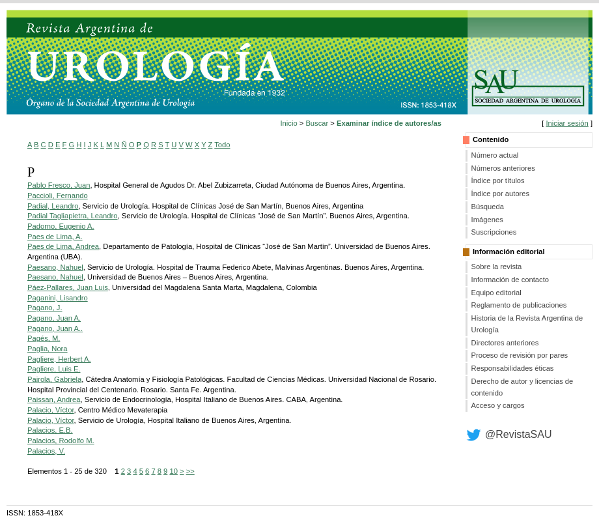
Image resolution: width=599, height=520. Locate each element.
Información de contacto (510, 279)
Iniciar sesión (567, 123)
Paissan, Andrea (53, 399)
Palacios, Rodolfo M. (60, 440)
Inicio (289, 123)
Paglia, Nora (47, 349)
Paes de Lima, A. (55, 236)
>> (190, 471)
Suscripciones (494, 232)
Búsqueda (487, 206)
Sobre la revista (496, 266)
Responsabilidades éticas (512, 368)
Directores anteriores (505, 343)
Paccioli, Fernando (57, 195)
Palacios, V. (46, 451)
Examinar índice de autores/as (389, 123)
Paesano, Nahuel (55, 267)
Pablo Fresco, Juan (58, 185)
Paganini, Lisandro (57, 298)
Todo (222, 145)
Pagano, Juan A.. (55, 328)
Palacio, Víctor (50, 410)
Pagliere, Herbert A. (59, 359)
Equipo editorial (496, 292)
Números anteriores (503, 168)
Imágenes (487, 220)
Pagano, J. (45, 307)
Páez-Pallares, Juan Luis (67, 287)
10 (173, 471)
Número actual (495, 155)
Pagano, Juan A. (54, 318)
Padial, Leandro (52, 206)
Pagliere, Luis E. (53, 369)
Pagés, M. (43, 338)
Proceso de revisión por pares (519, 355)
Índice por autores (500, 193)
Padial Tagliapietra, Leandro (72, 216)
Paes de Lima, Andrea (63, 246)
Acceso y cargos (498, 405)
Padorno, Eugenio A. (60, 226)
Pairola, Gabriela (54, 379)
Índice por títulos (498, 180)
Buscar (316, 123)
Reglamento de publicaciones (519, 305)
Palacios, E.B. (50, 430)
